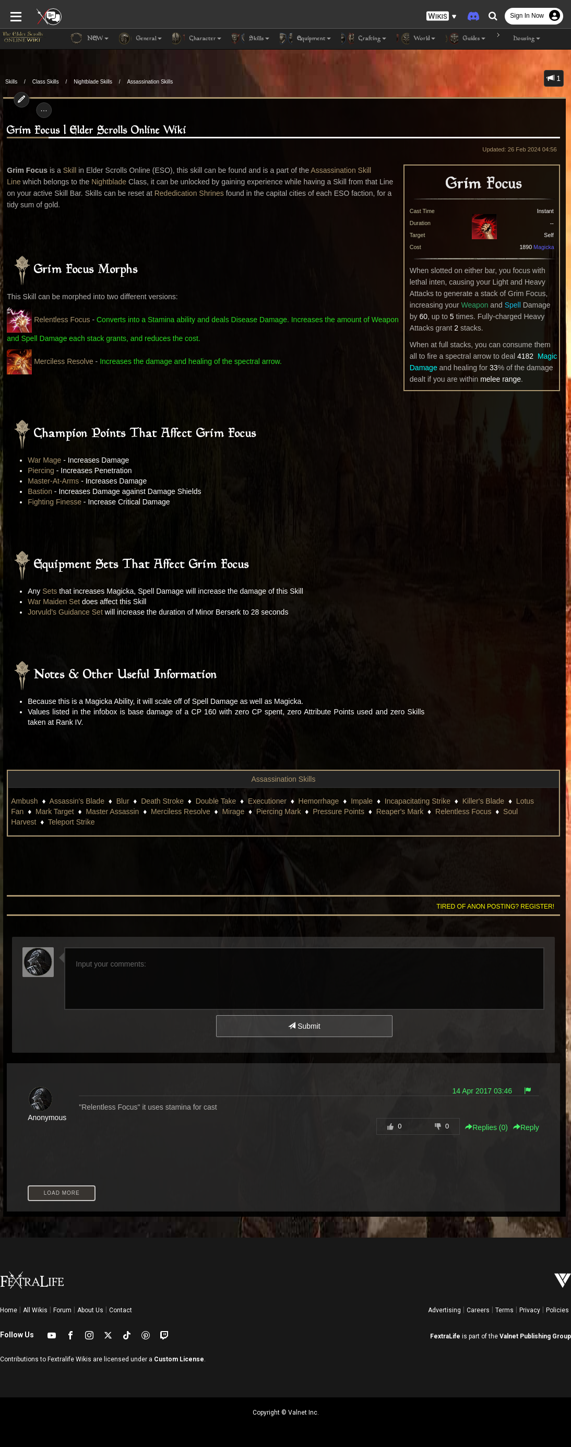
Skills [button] (250, 38)
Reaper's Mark (397, 811)
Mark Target (51, 811)
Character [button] (196, 38)
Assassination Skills (150, 82)
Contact (120, 1310)
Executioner (264, 801)
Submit (304, 1026)
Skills (11, 82)
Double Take (213, 801)
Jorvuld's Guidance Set (62, 612)
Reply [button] (529, 1127)
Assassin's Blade (73, 801)
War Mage (41, 460)
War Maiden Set (51, 601)
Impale (359, 801)
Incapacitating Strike (414, 801)
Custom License (179, 1359)
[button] (441, 16)
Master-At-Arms (50, 481)
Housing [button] (518, 38)
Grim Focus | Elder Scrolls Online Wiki (94, 131)
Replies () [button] (489, 1127)
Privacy (529, 1310)
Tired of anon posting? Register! (498, 906)
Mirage (230, 811)
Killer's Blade (480, 801)
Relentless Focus (59, 319)
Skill (67, 170)
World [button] (416, 38)
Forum (62, 1310)
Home (8, 1310)
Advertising (444, 1310)
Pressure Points (335, 811)
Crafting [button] (363, 38)
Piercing (38, 470)
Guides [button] (465, 38)
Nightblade (105, 182)
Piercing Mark (275, 811)
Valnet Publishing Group (535, 1336)
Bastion (37, 491)
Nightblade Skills (93, 82)
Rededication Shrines (176, 193)
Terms (504, 1310)
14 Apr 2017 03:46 (485, 1091)
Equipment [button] (305, 38)
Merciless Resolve (60, 361)
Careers (478, 1310)
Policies (557, 1310)
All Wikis (35, 1310)
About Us (90, 1310)
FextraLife (445, 1336)
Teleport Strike (68, 822)
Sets (47, 591)
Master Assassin (109, 811)
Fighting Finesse (52, 502)
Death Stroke (159, 801)
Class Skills (45, 82)
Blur (119, 801)
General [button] (140, 38)
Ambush (21, 801)
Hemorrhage (315, 801)
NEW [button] (89, 38)
